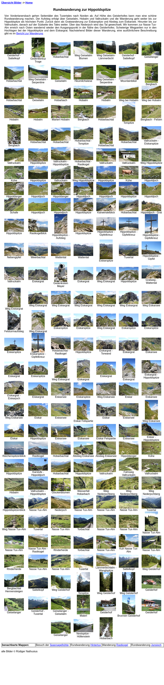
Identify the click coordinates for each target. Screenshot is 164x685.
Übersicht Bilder (11, 2)
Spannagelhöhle (59, 645)
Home (29, 2)
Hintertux (95, 645)
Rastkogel (122, 645)
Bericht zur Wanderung (29, 33)
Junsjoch (156, 645)
